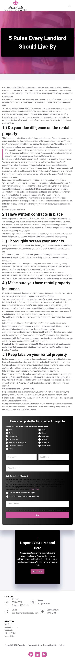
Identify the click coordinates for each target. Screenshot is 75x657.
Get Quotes (8, 623)
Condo (11, 433)
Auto (10, 430)
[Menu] (69, 6)
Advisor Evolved (58, 644)
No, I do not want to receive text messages (24, 496)
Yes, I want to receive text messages (22, 493)
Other (10, 449)
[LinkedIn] (37, 652)
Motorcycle (45, 436)
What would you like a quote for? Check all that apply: (28, 426)
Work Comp (45, 442)
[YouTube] (44, 652)
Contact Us (8, 629)
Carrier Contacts (11, 626)
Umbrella (44, 439)
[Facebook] (30, 652)
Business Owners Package (17, 442)
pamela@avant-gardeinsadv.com (25, 611)
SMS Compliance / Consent (17, 476)
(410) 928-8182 (44, 602)
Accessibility (9, 635)
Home (44, 430)
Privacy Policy (34, 489)
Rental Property (14, 436)
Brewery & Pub (46, 445)
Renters (44, 433)
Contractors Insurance (16, 445)
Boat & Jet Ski (13, 439)
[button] (37, 569)
